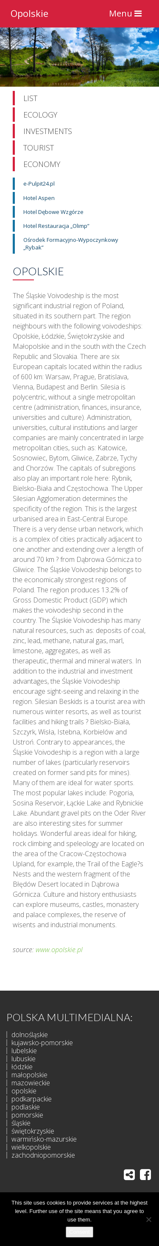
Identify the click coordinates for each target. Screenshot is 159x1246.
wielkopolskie (31, 1147)
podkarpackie (31, 1099)
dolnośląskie (29, 1034)
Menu (127, 15)
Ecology (40, 115)
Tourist (38, 147)
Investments (47, 131)
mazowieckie (30, 1082)
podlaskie (25, 1107)
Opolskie (29, 12)
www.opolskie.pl (59, 949)
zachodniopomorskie (43, 1155)
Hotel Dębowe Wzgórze (53, 212)
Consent (79, 1232)
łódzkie (22, 1066)
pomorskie (27, 1115)
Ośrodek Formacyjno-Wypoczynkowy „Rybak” (70, 243)
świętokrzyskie (32, 1131)
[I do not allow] (148, 1219)
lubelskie (24, 1050)
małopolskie (29, 1074)
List (30, 98)
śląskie (21, 1123)
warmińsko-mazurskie (44, 1139)
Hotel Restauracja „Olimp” (56, 226)
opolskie (23, 1090)
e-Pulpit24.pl (39, 183)
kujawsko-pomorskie (42, 1042)
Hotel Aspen (39, 198)
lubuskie (23, 1058)
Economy (41, 164)
